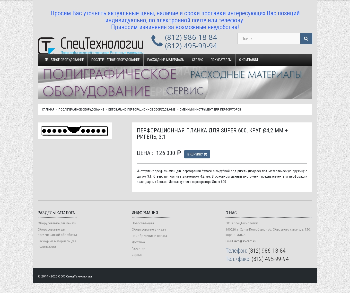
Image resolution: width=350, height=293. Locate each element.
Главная (48, 109)
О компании (248, 60)
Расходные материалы (165, 60)
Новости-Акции (143, 223)
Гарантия (138, 248)
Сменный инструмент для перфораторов (210, 109)
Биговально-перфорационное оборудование (141, 109)
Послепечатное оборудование (115, 60)
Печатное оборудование (64, 60)
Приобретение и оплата (149, 236)
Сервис (197, 60)
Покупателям (221, 60)
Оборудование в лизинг (149, 229)
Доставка (138, 242)
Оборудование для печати (57, 223)
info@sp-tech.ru (245, 241)
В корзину (197, 154)
